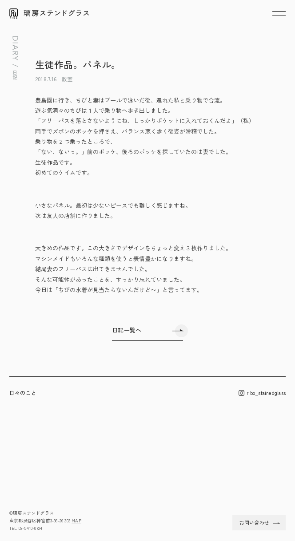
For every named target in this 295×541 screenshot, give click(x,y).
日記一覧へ (126, 330)
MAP (76, 520)
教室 (67, 79)
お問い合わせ (254, 522)
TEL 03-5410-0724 (25, 528)
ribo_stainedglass (262, 393)
